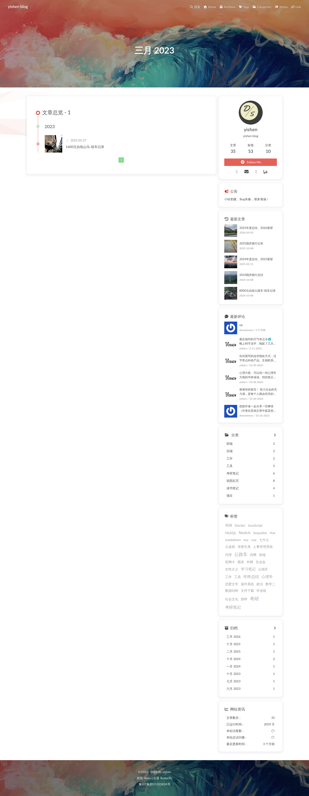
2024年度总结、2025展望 (256, 259)
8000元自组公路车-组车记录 (257, 290)
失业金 (261, 562)
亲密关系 (244, 547)
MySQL (230, 533)
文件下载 (247, 590)
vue (254, 540)
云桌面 (230, 547)
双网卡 (230, 562)
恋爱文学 (231, 584)
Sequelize (260, 533)
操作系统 (247, 584)
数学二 (270, 584)
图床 (241, 562)
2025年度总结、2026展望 (256, 228)
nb (241, 325)
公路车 (240, 554)
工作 (228, 577)
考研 (254, 598)
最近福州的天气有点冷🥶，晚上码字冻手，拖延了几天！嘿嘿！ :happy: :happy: (257, 341)
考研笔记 (233, 607)
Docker (240, 525)
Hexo (147, 778)
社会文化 (231, 599)
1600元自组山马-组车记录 (85, 147)
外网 (250, 562)
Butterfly (166, 778)
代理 (228, 555)
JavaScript (255, 525)
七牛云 (264, 540)
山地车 (263, 569)
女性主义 (231, 569)
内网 (253, 555)
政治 (259, 584)
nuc (246, 540)
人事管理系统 (263, 547)
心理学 (267, 576)
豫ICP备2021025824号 (154, 784)
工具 (237, 577)
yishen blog (18, 6)
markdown (233, 540)
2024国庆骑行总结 (251, 275)
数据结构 (231, 590)
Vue (272, 533)
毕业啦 (261, 590)
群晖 (244, 599)
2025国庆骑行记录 (251, 243)
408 (228, 525)
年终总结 (251, 576)
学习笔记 (248, 569)
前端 (262, 555)
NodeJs (244, 532)
